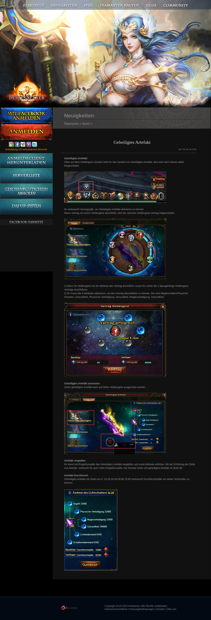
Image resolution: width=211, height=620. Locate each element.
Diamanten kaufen (119, 5)
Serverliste (26, 176)
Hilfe (151, 5)
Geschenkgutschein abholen (26, 191)
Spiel (89, 5)
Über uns (171, 609)
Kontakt (160, 609)
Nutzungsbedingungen (141, 609)
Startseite (31, 5)
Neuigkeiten (63, 5)
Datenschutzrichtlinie (116, 609)
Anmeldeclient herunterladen (26, 160)
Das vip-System (26, 206)
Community (176, 5)
